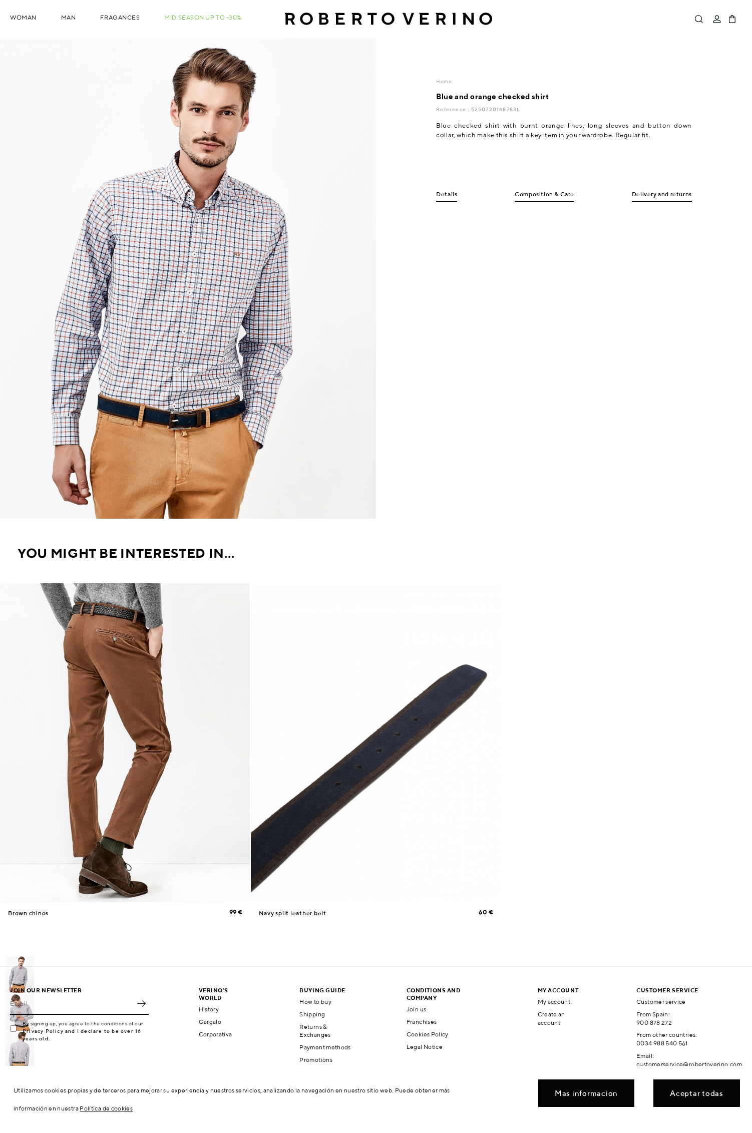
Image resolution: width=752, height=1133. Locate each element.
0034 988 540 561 (662, 1043)
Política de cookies (106, 1108)
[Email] (72, 1004)
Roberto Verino (388, 19)
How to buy (315, 1001)
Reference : (453, 109)
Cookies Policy (428, 1034)
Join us (417, 1009)
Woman (23, 17)
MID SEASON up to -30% (203, 17)
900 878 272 (654, 1022)
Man (68, 17)
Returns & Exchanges (314, 1031)
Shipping (312, 1014)
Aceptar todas (696, 1093)
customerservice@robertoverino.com (689, 1064)
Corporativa (215, 1034)
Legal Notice (425, 1046)
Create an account (551, 1018)
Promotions (315, 1059)
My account (554, 1001)
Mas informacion (586, 1093)
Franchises (422, 1021)
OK (141, 1004)
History (209, 1009)
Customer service (661, 1001)
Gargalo (210, 1021)
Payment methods (324, 1047)
